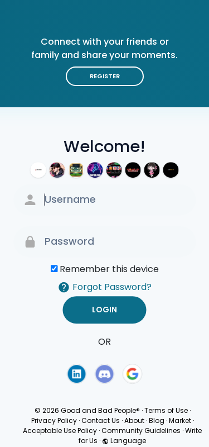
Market (180, 420)
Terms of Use (166, 410)
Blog (156, 420)
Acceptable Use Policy (60, 430)
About (134, 420)
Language (124, 440)
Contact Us (100, 420)
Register (105, 76)
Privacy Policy (54, 420)
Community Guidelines (141, 430)
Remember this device (109, 269)
